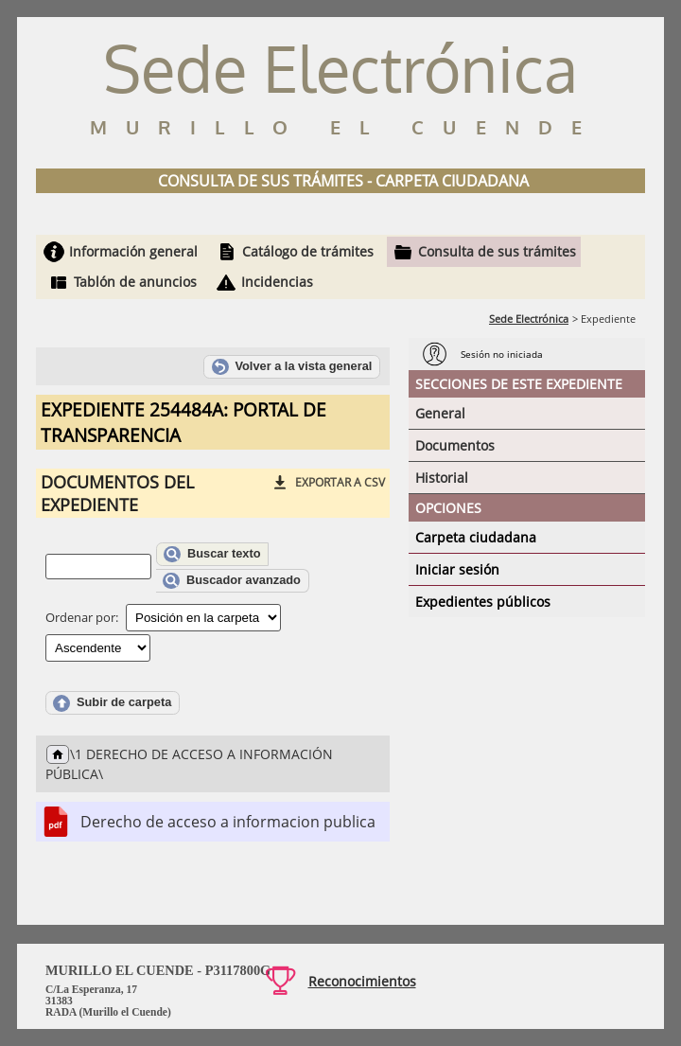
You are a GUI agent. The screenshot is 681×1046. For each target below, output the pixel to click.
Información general (133, 251)
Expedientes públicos (482, 602)
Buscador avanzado (232, 581)
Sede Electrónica (528, 318)
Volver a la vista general (292, 367)
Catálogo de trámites (308, 251)
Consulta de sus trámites (497, 251)
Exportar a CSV (340, 482)
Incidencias (277, 282)
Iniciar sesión (457, 569)
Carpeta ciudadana (475, 537)
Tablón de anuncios (135, 282)
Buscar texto (212, 554)
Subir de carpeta (112, 703)
